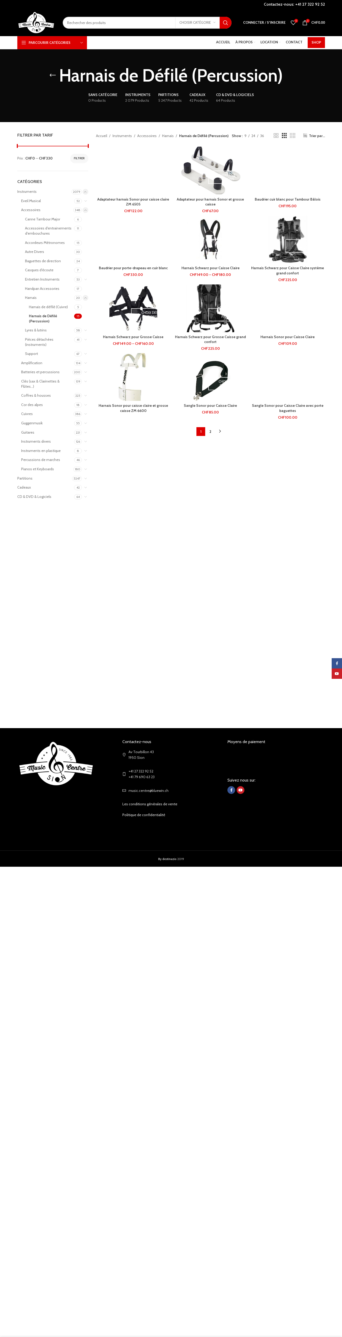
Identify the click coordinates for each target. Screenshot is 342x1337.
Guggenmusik (32, 423)
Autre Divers (34, 251)
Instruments (27, 191)
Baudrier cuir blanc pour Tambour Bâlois (288, 199)
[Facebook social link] (231, 790)
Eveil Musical (31, 200)
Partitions (25, 478)
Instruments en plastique (41, 450)
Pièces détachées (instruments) (39, 342)
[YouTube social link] (240, 790)
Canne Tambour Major (42, 219)
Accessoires (31, 210)
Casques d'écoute (39, 270)
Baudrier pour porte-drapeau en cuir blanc (133, 268)
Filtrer (79, 158)
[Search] (147, 23)
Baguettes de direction (43, 261)
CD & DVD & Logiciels (34, 496)
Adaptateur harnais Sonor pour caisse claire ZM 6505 (133, 202)
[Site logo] (36, 22)
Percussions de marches (40, 459)
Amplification (31, 363)
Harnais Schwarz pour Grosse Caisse (133, 337)
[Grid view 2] (276, 135)
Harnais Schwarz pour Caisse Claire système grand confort (287, 270)
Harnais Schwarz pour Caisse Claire (210, 268)
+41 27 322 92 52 (310, 4)
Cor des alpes (32, 404)
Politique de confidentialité (143, 815)
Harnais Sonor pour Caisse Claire (287, 337)
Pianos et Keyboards (37, 469)
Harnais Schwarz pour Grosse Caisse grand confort (210, 339)
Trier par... (317, 135)
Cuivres (27, 413)
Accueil (101, 135)
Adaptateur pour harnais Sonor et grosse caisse (210, 202)
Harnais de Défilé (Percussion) (43, 318)
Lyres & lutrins (36, 330)
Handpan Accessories (42, 288)
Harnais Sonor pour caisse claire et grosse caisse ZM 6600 (133, 408)
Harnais (31, 297)
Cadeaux (24, 487)
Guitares (27, 432)
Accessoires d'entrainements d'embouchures (48, 231)
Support (31, 353)
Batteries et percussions (40, 372)
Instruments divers (36, 441)
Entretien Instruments (42, 279)
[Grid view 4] (292, 135)
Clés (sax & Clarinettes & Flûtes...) (40, 384)
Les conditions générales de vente (149, 804)
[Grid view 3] (284, 135)
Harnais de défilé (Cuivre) (48, 307)
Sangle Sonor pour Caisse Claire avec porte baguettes (287, 408)
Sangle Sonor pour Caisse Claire (210, 405)
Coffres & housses (36, 395)
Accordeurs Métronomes (45, 242)
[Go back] (52, 75)
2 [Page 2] (210, 431)
